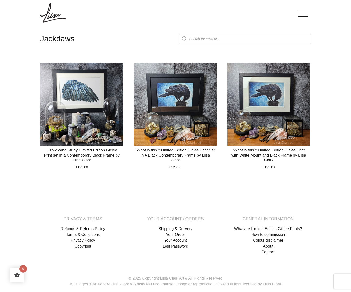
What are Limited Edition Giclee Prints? (268, 229)
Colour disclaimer (268, 240)
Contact (268, 252)
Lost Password (175, 246)
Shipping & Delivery (175, 229)
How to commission (268, 234)
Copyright (83, 246)
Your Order (175, 234)
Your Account (175, 240)
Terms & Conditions (83, 234)
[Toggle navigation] (303, 13)
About (268, 246)
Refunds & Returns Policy (83, 229)
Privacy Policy (83, 240)
